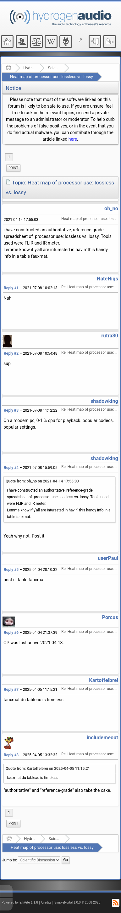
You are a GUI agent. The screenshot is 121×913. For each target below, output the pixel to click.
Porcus (110, 617)
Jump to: (9, 860)
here (73, 139)
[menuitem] (13, 168)
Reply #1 (11, 288)
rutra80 (109, 336)
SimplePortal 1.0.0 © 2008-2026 (77, 902)
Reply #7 (11, 689)
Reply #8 (11, 755)
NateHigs (107, 279)
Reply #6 (11, 632)
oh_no (111, 208)
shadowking (104, 401)
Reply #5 (11, 569)
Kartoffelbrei (103, 680)
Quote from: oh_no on (42, 481)
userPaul (108, 558)
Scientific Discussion (54, 67)
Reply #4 (11, 467)
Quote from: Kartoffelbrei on (48, 768)
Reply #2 (11, 353)
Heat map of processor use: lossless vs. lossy (51, 76)
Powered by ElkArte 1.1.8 (20, 902)
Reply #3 (11, 410)
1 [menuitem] (9, 157)
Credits (46, 902)
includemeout (102, 738)
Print (13, 168)
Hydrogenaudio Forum (29, 67)
